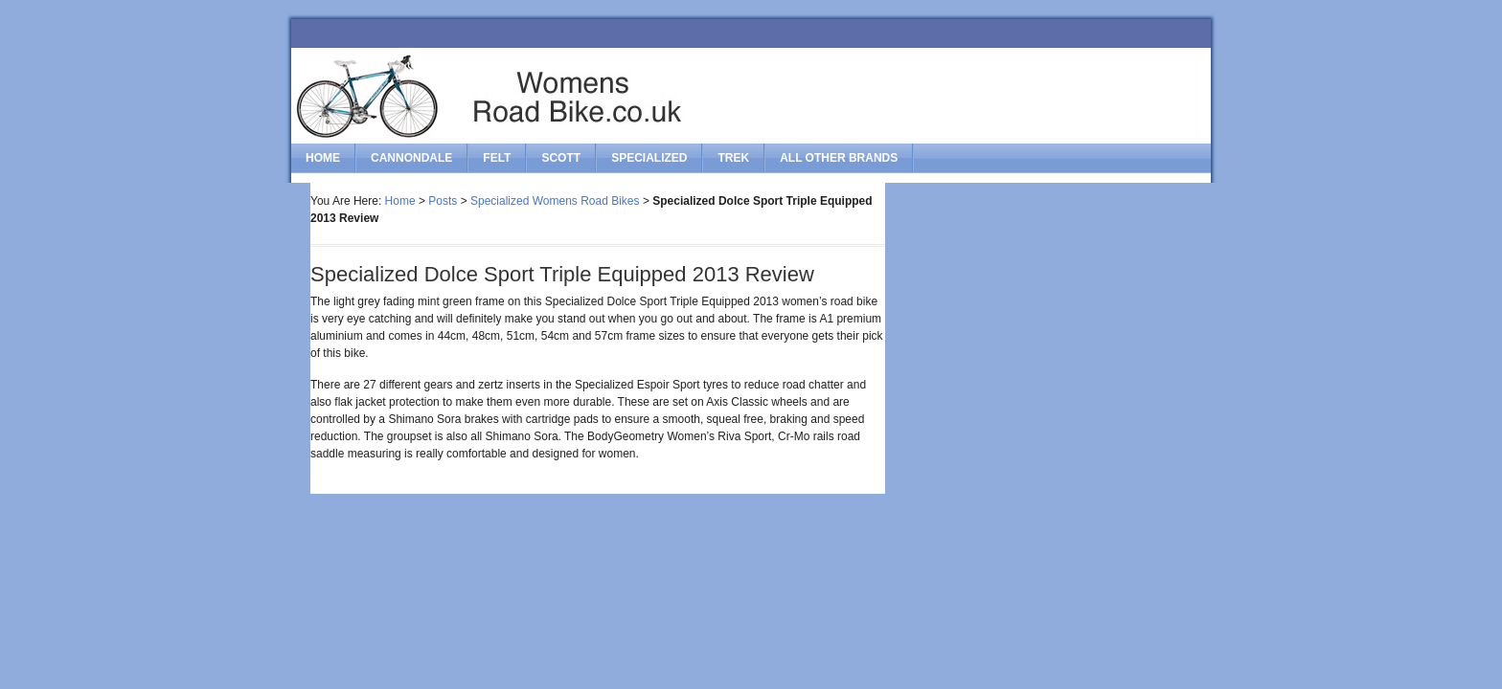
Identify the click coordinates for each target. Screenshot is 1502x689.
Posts (442, 201)
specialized (649, 158)
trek (733, 158)
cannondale (411, 158)
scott (560, 158)
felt (497, 158)
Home (323, 158)
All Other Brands (839, 158)
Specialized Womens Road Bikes (555, 201)
